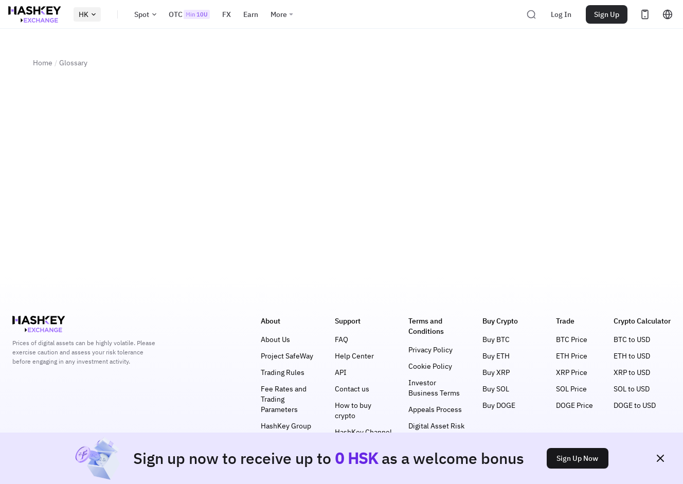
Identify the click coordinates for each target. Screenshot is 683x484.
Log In (561, 14)
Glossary (73, 62)
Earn (250, 14)
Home (42, 62)
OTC (189, 14)
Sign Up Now (577, 458)
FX (226, 14)
